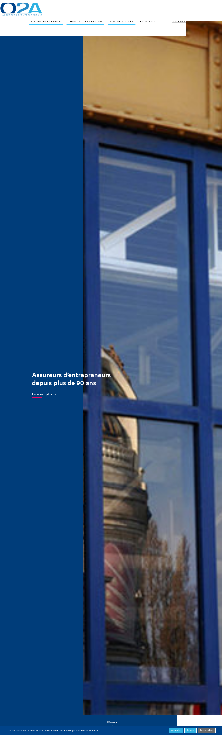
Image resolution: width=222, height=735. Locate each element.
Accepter (176, 731)
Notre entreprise (73, 8)
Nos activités (149, 8)
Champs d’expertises (112, 8)
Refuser (190, 731)
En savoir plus (42, 394)
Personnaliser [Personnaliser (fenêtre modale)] (206, 731)
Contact (175, 8)
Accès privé (206, 8)
